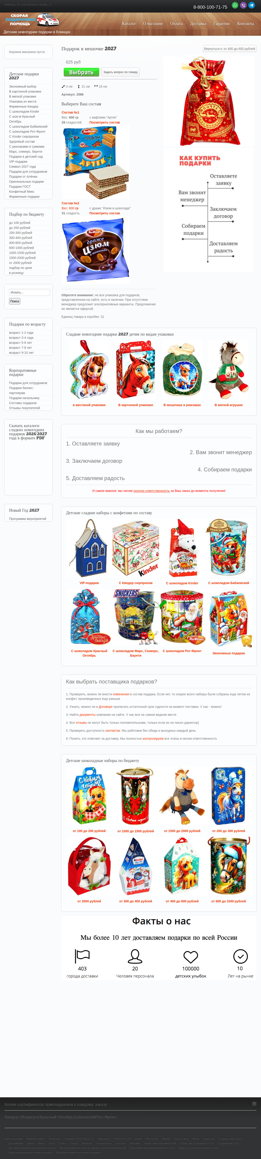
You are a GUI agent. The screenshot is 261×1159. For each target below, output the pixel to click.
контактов (113, 730)
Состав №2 (70, 203)
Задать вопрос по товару (121, 72)
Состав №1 (70, 112)
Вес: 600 (70, 208)
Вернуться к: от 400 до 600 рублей (229, 49)
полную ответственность (151, 491)
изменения (121, 694)
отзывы (81, 722)
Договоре (106, 707)
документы (87, 714)
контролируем (153, 738)
